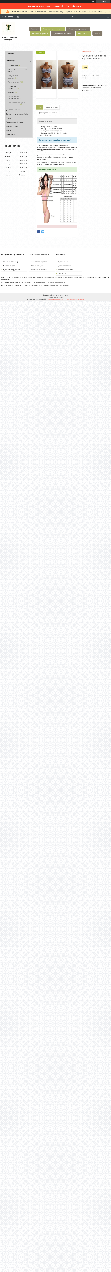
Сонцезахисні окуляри (52, 29)
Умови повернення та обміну (17, 114)
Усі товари (10, 60)
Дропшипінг (10, 134)
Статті (8, 118)
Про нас (9, 130)
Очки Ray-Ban (13, 65)
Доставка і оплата (13, 110)
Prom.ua (66, 295)
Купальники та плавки (62, 33)
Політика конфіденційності (75, 299)
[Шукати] (108, 17)
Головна (34, 29)
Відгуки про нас (12, 126)
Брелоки (11, 92)
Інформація (82, 33)
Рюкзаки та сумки (39, 33)
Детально (76, 6)
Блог (96, 33)
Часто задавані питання (15, 122)
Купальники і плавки (12, 70)
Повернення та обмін (65, 270)
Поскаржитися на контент (56, 299)
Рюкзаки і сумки (13, 82)
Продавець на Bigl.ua (55, 297)
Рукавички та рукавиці (77, 29)
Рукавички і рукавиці (12, 87)
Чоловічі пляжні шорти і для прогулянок (16, 104)
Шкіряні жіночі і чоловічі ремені (13, 97)
